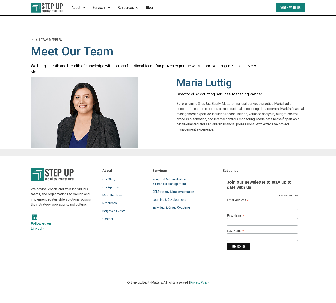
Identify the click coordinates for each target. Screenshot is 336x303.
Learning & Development (169, 199)
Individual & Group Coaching (171, 207)
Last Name (235, 231)
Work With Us (290, 7)
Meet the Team (112, 195)
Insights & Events (113, 211)
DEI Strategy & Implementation (173, 191)
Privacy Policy (199, 282)
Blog (149, 8)
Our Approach (111, 187)
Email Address (238, 200)
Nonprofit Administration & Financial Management (169, 182)
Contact (107, 219)
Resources (109, 203)
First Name (235, 216)
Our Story (108, 179)
